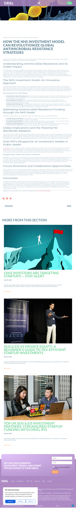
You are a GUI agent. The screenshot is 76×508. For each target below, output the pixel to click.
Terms (57, 506)
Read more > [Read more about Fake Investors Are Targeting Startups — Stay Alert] (7, 291)
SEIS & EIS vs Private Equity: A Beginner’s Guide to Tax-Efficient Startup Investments (35, 350)
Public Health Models (31, 37)
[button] (3, 198)
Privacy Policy (39, 506)
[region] (20, 496)
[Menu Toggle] (38, 3)
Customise (10, 501)
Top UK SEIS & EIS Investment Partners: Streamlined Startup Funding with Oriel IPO (33, 426)
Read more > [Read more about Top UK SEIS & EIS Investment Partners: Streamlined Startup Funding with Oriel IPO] (7, 445)
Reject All (20, 501)
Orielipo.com (19, 37)
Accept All (30, 501)
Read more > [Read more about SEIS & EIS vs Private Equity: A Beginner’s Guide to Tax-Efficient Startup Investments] (7, 368)
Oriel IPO (6, 149)
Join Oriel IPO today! (43, 191)
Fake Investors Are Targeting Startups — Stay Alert (31, 274)
